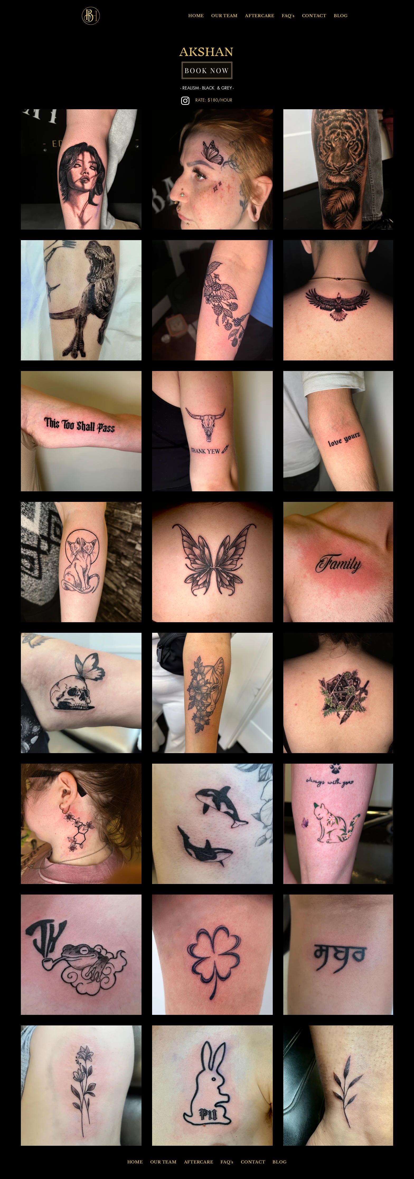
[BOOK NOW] (207, 70)
